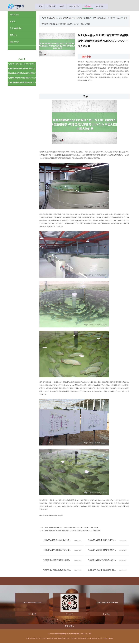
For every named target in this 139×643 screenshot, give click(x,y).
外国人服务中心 (74, 6)
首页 (40, 6)
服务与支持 (100, 6)
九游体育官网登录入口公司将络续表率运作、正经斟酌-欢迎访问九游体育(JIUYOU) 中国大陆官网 (72, 530)
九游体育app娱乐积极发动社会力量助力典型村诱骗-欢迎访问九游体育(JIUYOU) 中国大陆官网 (71, 527)
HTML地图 (88, 633)
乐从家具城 (51, 6)
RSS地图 (82, 633)
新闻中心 (88, 6)
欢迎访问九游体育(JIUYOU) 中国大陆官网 (66, 18)
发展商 (61, 6)
